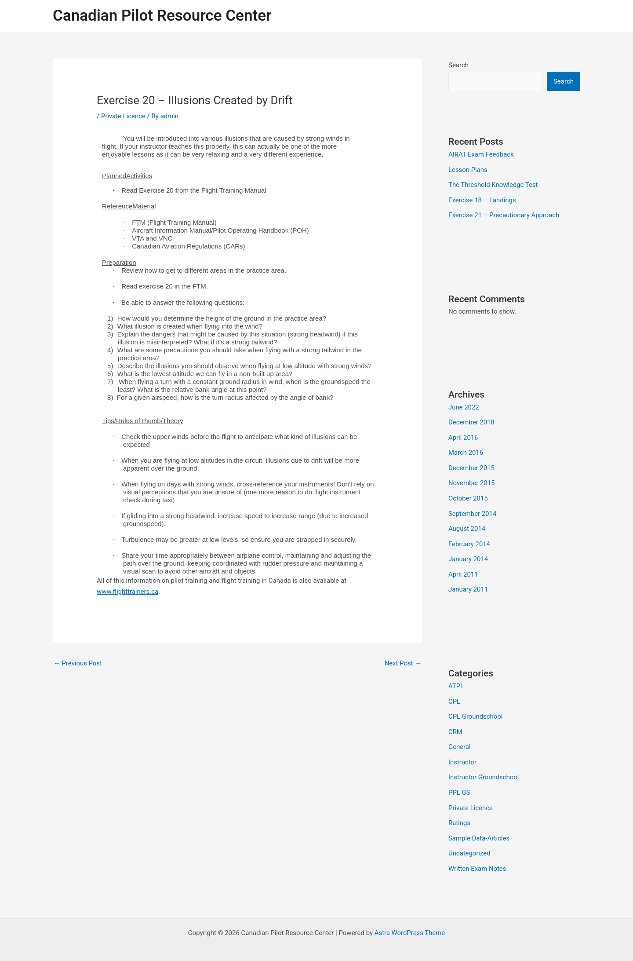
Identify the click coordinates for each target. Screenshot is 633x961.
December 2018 (471, 420)
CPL (454, 695)
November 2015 (471, 480)
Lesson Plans (467, 169)
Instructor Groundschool (484, 769)
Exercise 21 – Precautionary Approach (504, 214)
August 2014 (467, 524)
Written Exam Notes (477, 858)
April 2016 (463, 435)
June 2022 (463, 405)
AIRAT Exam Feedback (481, 154)
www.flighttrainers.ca (128, 592)
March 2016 (466, 450)
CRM (455, 724)
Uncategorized (469, 843)
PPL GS (459, 784)
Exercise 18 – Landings (482, 199)
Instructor (462, 754)
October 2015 (468, 494)
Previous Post (78, 663)
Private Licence (123, 116)
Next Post (402, 663)
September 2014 (472, 509)
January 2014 (468, 554)
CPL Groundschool (475, 710)
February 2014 (469, 539)
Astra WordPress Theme (409, 922)
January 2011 (468, 584)
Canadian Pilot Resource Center (162, 16)
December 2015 (471, 465)
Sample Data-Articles (479, 829)
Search (458, 65)
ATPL (456, 680)
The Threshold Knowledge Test (493, 184)
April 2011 (463, 569)
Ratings (459, 814)
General (459, 739)
